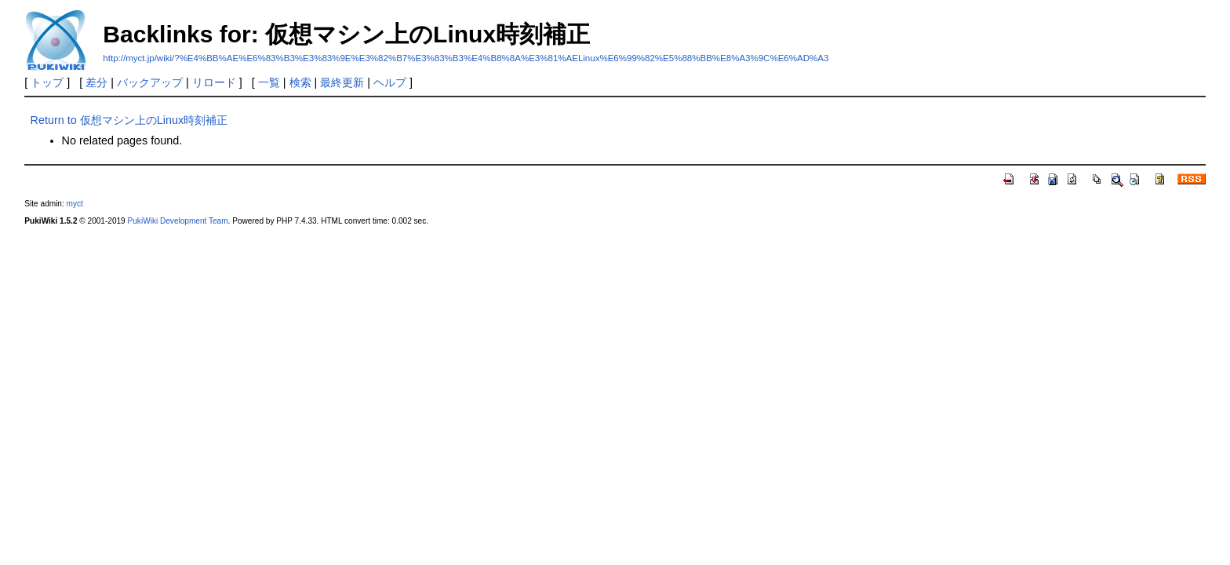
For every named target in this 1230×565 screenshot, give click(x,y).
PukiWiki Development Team (178, 221)
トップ (47, 82)
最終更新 (342, 82)
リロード (214, 82)
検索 (300, 82)
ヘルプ (389, 82)
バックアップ (150, 82)
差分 (96, 82)
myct (75, 203)
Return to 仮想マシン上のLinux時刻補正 (129, 120)
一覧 (269, 82)
